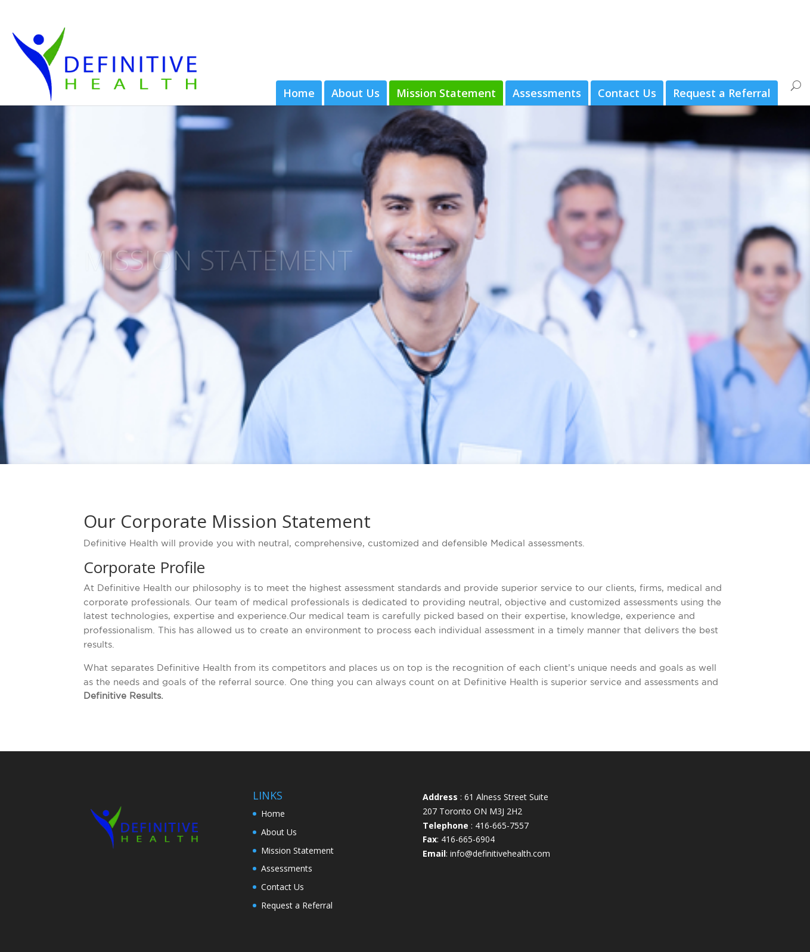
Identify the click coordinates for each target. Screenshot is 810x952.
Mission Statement (446, 93)
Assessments (547, 93)
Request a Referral (722, 93)
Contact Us (627, 93)
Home (299, 93)
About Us (355, 93)
